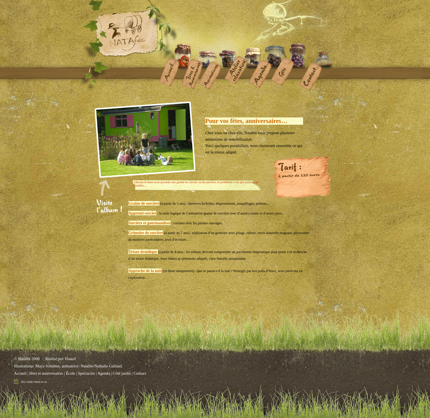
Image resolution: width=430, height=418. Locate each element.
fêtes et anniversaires (46, 373)
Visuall (70, 358)
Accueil (20, 373)
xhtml (37, 381)
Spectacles (86, 373)
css (45, 381)
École (70, 373)
